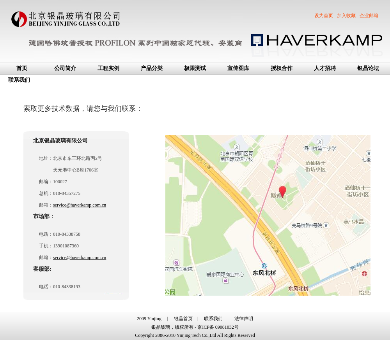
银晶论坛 (368, 68)
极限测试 (195, 68)
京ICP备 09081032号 (218, 327)
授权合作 (281, 68)
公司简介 (65, 68)
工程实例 (108, 68)
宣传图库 (238, 68)
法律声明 (243, 318)
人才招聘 (325, 68)
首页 (21, 68)
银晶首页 (183, 318)
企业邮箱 (369, 15)
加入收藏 (346, 15)
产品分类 (152, 68)
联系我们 (19, 80)
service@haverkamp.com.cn (79, 205)
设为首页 (323, 15)
